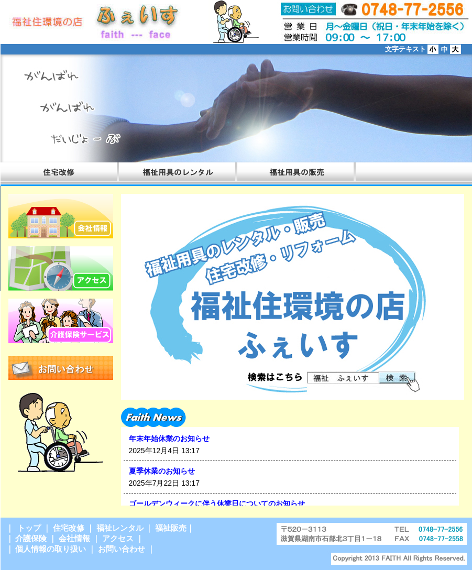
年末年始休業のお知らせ (169, 438)
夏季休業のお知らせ (162, 471)
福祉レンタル (120, 527)
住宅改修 (68, 527)
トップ (28, 527)
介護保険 (31, 538)
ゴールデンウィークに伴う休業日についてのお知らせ (217, 503)
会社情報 (74, 538)
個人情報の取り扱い (50, 548)
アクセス (118, 538)
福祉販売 (170, 527)
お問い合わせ (121, 548)
